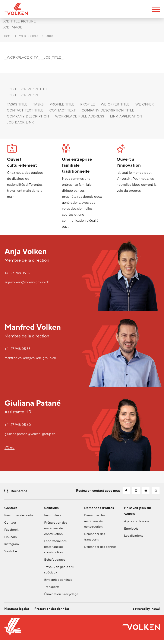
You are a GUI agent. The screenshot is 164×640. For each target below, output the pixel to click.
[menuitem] (17, 607)
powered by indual (145, 606)
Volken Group (29, 36)
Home (8, 36)
